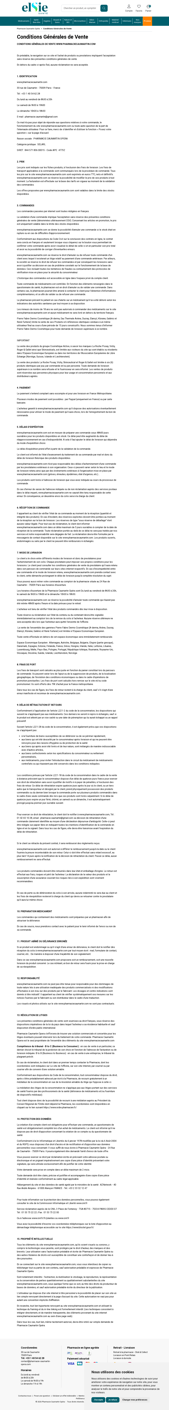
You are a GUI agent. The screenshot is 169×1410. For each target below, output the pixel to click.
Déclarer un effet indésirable (64, 1396)
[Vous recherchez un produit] (81, 8)
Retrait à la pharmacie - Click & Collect (130, 1352)
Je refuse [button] (112, 1400)
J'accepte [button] (98, 1400)
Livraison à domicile (122, 1358)
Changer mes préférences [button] (134, 1400)
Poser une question (42, 1396)
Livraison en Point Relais (124, 1355)
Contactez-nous (24, 1396)
